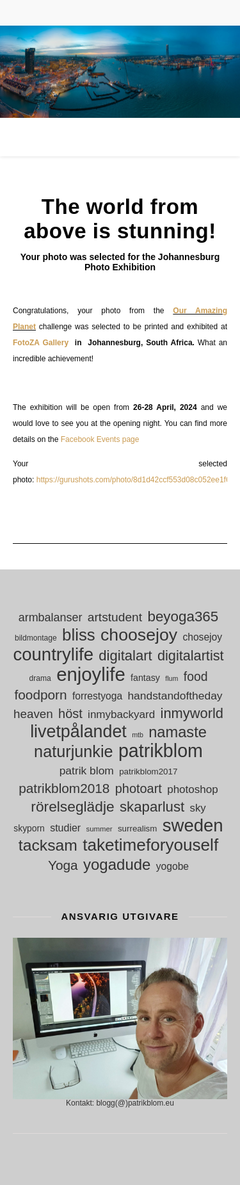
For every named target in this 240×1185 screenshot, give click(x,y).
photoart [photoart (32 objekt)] (138, 788)
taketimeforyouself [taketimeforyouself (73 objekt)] (150, 845)
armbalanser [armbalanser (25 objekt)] (51, 617)
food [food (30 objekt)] (196, 676)
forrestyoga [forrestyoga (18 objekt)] (97, 696)
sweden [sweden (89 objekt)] (193, 825)
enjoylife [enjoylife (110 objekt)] (90, 674)
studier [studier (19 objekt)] (65, 827)
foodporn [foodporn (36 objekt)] (40, 694)
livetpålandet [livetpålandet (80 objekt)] (78, 732)
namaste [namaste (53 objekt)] (177, 732)
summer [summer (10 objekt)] (99, 829)
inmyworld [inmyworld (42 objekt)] (192, 713)
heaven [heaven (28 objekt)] (33, 714)
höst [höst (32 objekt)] (70, 714)
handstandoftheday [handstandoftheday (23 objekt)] (174, 695)
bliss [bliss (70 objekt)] (78, 635)
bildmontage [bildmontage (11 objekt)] (36, 637)
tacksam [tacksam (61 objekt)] (48, 845)
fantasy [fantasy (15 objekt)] (145, 678)
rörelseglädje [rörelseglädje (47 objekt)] (72, 807)
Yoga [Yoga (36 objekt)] (63, 865)
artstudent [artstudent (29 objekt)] (115, 617)
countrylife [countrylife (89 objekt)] (53, 654)
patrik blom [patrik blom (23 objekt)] (87, 770)
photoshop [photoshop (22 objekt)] (192, 789)
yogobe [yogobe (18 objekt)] (172, 866)
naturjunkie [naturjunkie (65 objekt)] (73, 752)
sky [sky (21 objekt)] (198, 808)
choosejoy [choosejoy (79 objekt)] (138, 635)
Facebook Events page (100, 439)
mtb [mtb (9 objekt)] (137, 735)
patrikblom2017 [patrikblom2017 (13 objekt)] (148, 771)
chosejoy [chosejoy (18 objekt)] (202, 637)
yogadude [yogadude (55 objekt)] (116, 864)
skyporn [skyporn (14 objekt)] (29, 828)
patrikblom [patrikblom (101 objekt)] (160, 751)
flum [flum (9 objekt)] (171, 678)
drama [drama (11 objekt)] (40, 678)
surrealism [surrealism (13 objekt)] (137, 828)
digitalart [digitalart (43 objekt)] (125, 656)
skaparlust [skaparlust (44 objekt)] (152, 807)
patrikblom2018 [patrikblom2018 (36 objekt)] (64, 788)
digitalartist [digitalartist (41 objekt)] (190, 656)
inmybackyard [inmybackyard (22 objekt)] (121, 714)
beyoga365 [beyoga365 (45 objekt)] (182, 617)
